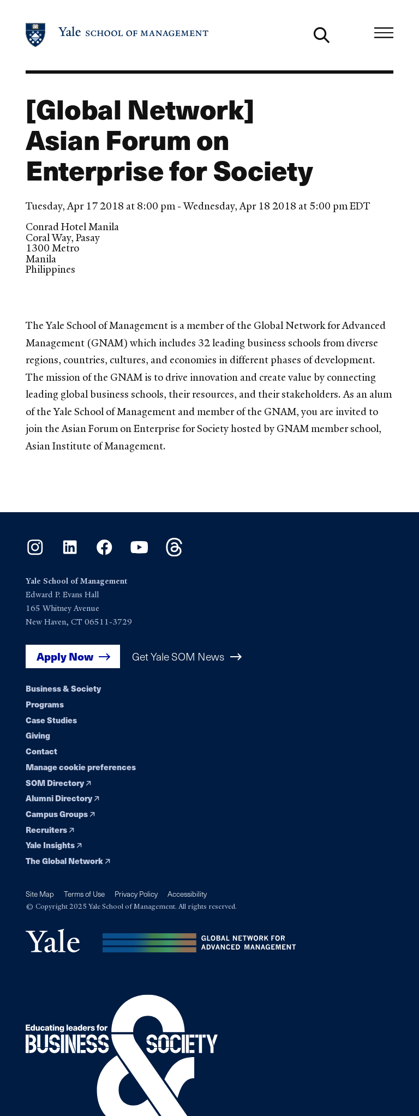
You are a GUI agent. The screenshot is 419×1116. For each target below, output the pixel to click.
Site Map (40, 894)
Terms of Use (84, 894)
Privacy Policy (136, 894)
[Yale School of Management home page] (118, 35)
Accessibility (187, 894)
